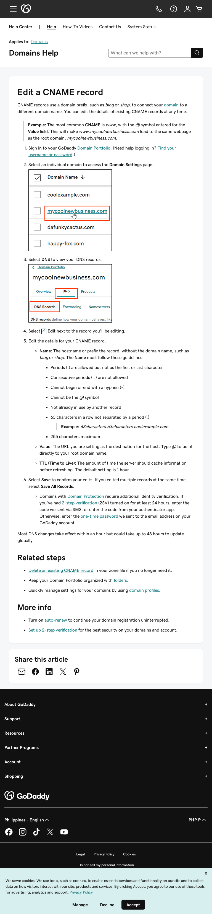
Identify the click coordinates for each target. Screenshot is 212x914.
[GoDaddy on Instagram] (22, 834)
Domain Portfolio (93, 148)
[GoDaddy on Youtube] (64, 834)
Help (51, 26)
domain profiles (144, 590)
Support (12, 718)
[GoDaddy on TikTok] (36, 834)
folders (120, 580)
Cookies (129, 854)
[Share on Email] (21, 671)
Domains (39, 41)
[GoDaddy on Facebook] (8, 834)
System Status (141, 26)
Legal (80, 854)
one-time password (99, 516)
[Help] (173, 8)
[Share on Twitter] (63, 671)
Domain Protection (85, 496)
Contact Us (110, 26)
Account (12, 762)
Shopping (13, 776)
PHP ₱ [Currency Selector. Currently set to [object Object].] (198, 819)
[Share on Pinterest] (77, 671)
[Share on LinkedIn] (49, 671)
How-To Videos (77, 26)
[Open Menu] (11, 9)
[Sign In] (187, 8)
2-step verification (79, 503)
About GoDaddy (20, 704)
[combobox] (150, 52)
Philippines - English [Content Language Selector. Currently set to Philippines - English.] (27, 819)
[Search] (197, 53)
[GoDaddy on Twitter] (50, 834)
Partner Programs (21, 747)
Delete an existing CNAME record (60, 570)
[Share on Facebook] (35, 671)
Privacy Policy (104, 854)
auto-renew (55, 620)
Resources (14, 733)
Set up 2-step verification (52, 630)
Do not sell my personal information (106, 865)
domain (171, 105)
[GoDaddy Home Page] (27, 796)
